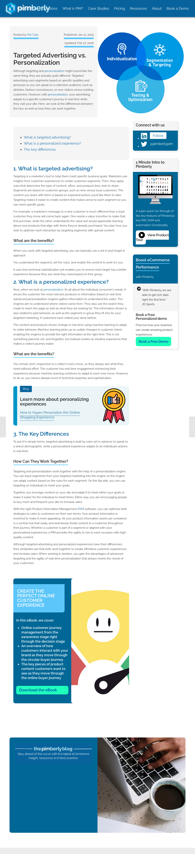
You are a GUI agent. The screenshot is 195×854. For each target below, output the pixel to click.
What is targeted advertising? (47, 137)
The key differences (40, 149)
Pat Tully (32, 34)
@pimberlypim (161, 144)
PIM (80, 509)
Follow (158, 136)
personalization (54, 71)
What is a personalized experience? (52, 143)
